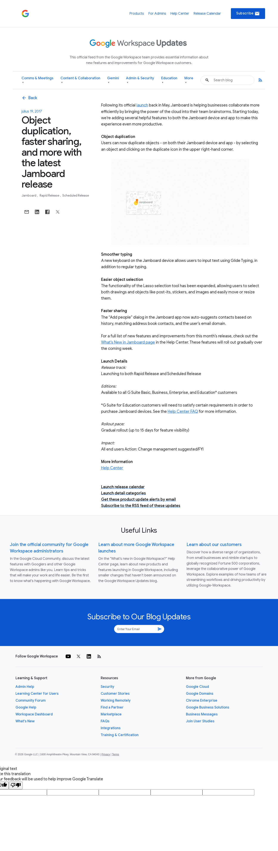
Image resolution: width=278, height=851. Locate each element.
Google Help (25, 707)
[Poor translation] (16, 785)
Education (169, 80)
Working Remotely (116, 700)
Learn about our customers (214, 544)
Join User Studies (200, 721)
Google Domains (199, 693)
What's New (25, 721)
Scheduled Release (75, 195)
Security (107, 687)
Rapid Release (50, 195)
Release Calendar (207, 13)
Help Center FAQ (183, 411)
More (188, 80)
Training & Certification (120, 735)
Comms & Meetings (37, 80)
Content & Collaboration (80, 80)
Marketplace (111, 714)
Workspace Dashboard (34, 714)
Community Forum (30, 700)
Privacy (106, 754)
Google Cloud (197, 687)
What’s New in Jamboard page (128, 342)
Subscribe (248, 13)
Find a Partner (112, 707)
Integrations (110, 728)
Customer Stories (115, 693)
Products (136, 13)
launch (142, 105)
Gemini (113, 80)
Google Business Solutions (207, 707)
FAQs (105, 721)
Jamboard (29, 195)
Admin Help (24, 687)
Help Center (179, 13)
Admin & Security (140, 80)
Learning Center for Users (37, 693)
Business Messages (202, 714)
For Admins (157, 13)
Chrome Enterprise (201, 700)
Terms (115, 754)
